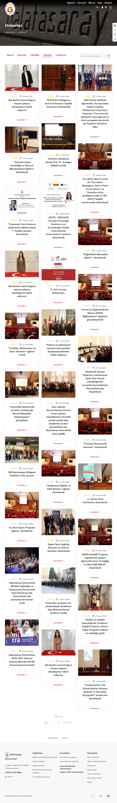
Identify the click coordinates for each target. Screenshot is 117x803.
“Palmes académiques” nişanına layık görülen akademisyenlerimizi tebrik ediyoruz (58, 350)
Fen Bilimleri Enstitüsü (68, 757)
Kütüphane (91, 765)
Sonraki (67, 723)
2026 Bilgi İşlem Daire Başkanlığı (19, 796)
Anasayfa (10, 32)
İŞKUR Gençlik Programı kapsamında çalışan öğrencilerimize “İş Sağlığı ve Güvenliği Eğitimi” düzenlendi (95, 561)
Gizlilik (89, 782)
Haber (14, 96)
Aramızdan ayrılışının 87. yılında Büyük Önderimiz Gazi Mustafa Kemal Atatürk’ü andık (58, 608)
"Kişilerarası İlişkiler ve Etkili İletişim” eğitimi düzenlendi (58, 489)
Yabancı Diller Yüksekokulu (72, 772)
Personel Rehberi (93, 774)
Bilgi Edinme (92, 770)
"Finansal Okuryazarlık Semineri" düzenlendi (95, 445)
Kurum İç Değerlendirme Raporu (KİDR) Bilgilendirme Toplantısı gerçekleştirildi (95, 314)
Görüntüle (22, 120)
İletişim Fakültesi (38, 765)
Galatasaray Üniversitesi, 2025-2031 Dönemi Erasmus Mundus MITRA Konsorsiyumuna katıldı (22, 660)
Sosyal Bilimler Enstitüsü (69, 761)
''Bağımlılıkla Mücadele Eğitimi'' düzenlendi (95, 256)
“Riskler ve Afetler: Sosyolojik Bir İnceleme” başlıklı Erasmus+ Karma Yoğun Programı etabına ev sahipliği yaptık (95, 626)
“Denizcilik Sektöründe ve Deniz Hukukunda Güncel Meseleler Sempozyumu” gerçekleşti (21, 414)
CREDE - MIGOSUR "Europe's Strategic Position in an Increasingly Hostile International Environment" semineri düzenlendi (58, 227)
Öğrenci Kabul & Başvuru (97, 761)
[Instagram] (100, 796)
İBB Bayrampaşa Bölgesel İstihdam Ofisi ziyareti (22, 474)
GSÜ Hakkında (93, 757)
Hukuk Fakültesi (38, 761)
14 (59, 723)
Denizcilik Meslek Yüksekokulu (67, 767)
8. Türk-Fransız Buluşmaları (58, 291)
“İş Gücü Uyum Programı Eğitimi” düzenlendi (22, 529)
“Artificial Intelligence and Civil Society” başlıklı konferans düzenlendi (58, 103)
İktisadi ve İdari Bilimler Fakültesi (44, 757)
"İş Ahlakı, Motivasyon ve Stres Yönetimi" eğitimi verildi (22, 351)
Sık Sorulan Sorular (94, 778)
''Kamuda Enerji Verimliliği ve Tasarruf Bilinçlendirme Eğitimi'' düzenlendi (22, 167)
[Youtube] (108, 796)
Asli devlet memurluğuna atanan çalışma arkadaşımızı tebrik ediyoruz (21, 105)
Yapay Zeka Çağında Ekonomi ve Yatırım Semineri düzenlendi (58, 548)
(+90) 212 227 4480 (13, 772)
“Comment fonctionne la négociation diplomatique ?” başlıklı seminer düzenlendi (22, 229)
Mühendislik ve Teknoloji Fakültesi (41, 771)
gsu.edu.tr (9, 776)
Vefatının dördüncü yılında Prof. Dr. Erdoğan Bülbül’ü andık (58, 162)
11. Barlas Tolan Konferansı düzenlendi (95, 501)
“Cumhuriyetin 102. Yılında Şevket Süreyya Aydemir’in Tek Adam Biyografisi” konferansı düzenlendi (95, 692)
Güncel (22, 32)
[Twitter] (93, 796)
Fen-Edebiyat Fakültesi (41, 777)
